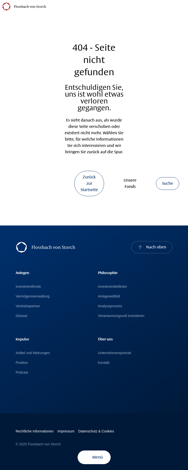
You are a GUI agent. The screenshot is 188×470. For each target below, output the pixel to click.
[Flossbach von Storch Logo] (24, 6)
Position (22, 363)
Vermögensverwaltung (33, 296)
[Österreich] (51, 6)
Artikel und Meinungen (33, 353)
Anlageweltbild (109, 296)
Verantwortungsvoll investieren (121, 316)
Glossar (21, 316)
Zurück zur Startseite (89, 183)
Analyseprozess (110, 306)
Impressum (66, 431)
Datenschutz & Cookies (96, 431)
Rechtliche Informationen (35, 431)
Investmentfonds (28, 286)
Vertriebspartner (28, 306)
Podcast (22, 372)
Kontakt (103, 363)
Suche (167, 183)
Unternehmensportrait (114, 353)
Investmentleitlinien (112, 286)
